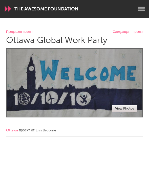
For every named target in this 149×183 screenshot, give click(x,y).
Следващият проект (128, 32)
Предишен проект (19, 32)
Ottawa (12, 130)
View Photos (124, 108)
